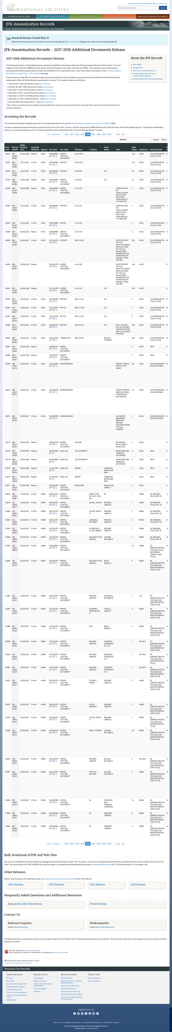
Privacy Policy (77, 1022)
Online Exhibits (11, 1000)
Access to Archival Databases (17, 992)
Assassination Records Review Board (148, 79)
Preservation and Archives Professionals (43, 985)
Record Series (156, 149)
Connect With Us (86, 1009)
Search (163, 8)
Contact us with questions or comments (18, 963)
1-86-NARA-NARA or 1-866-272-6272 (86, 1028)
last (123, 134)
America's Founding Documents (152, 16)
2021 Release (138, 884)
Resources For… (41, 974)
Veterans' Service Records (52, 16)
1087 (93, 134)
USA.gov (116, 1022)
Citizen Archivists (135, 3)
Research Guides (69, 974)
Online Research (14, 974)
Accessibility (66, 1022)
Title (118, 149)
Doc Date (53, 149)
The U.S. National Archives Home (37, 7)
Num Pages (134, 148)
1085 (82, 134)
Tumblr (86, 1013)
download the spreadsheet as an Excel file (89, 123)
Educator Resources (86, 16)
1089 (104, 134)
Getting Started (66, 978)
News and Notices (94, 978)
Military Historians (40, 981)
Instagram (82, 1013)
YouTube (89, 1013)
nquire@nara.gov (21, 927)
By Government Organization (16, 984)
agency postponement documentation (57, 879)
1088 (98, 134)
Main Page (137, 64)
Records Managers (40, 988)
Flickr (97, 1013)
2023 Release (56, 884)
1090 (109, 134)
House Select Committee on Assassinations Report (144, 74)
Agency (44, 149)
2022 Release (97, 884)
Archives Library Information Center (16, 996)
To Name (93, 149)
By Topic (9, 978)
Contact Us (162, 3)
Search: (123, 139)
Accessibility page (61, 952)
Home (8, 29)
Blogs (93, 1013)
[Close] (169, 1009)
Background (138, 67)
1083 (72, 134)
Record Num (15, 148)
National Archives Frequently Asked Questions (71, 982)
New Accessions (94, 981)
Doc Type (64, 149)
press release (43, 83)
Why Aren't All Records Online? (72, 994)
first (49, 134)
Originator (143, 149)
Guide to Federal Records (70, 986)
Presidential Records (14, 989)
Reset (164, 140)
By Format (10, 981)
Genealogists (38, 978)
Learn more (151, 1028)
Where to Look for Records (70, 991)
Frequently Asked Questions (25, 903)
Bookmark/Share (150, 3)
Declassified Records (68, 988)
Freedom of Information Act (93, 1022)
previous (55, 134)
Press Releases (98, 903)
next (118, 134)
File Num (78, 149)
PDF (51, 156)
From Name (106, 148)
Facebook (74, 1013)
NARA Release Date (23, 147)
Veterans (37, 991)
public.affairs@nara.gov (104, 927)
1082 (66, 134)
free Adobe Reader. (32, 950)
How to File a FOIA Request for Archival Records (72, 998)
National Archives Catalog (15, 987)
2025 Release (15, 884)
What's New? (94, 974)
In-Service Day (74, 41)
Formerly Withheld (35, 148)
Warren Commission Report (144, 70)
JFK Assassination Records (39, 29)
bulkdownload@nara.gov (100, 864)
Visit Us (119, 16)
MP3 (51, 453)
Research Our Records (19, 16)
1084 (77, 134)
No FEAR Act (108, 1022)
